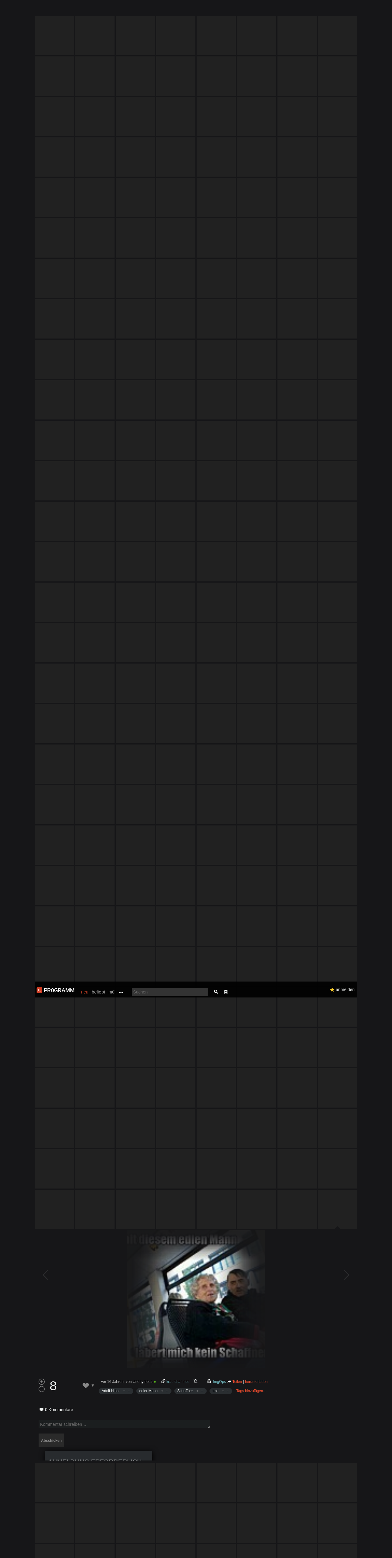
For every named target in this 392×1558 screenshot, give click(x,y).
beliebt (98, 10)
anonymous (142, 774)
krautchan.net (177, 774)
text (215, 784)
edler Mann (148, 784)
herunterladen (256, 774)
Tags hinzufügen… (251, 784)
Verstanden (359, 1546)
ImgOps (219, 774)
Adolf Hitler (111, 784)
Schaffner (185, 784)
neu (84, 10)
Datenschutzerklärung (179, 1550)
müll (112, 10)
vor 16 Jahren (112, 774)
